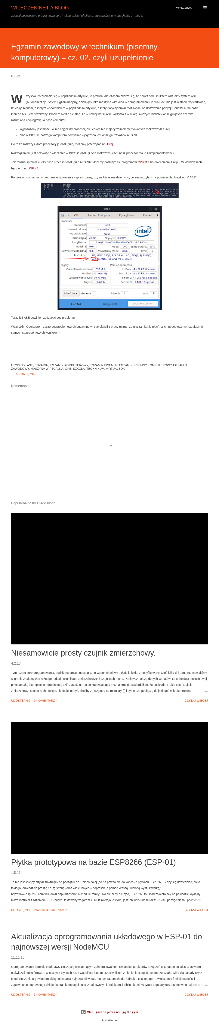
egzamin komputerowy (69, 365)
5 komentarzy (45, 994)
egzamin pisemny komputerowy (145, 365)
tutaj (110, 144)
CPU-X (142, 162)
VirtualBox (115, 368)
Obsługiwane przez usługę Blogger (109, 1012)
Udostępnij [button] (25, 374)
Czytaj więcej (196, 700)
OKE (68, 368)
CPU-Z (33, 168)
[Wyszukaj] (184, 7)
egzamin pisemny (103, 365)
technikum (95, 368)
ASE (30, 365)
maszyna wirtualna (47, 368)
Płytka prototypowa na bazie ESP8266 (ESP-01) (93, 862)
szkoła (79, 368)
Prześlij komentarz (50, 910)
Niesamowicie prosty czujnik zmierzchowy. (83, 652)
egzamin (41, 365)
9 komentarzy (45, 700)
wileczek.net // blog (40, 8)
